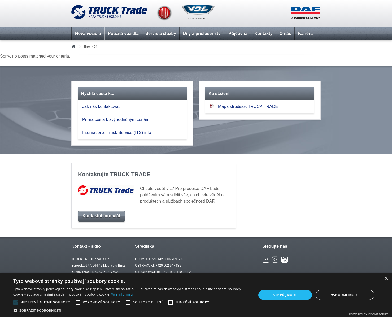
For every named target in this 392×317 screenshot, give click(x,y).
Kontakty (263, 33)
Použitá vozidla (123, 33)
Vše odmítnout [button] (345, 295)
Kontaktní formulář (101, 216)
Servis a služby (160, 33)
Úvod (73, 46)
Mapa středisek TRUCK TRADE (244, 106)
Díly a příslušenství (202, 33)
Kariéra (305, 33)
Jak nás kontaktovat (101, 106)
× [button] (386, 279)
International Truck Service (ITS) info (116, 132)
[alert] (196, 295)
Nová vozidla (88, 33)
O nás (285, 33)
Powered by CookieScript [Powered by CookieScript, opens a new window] (368, 314)
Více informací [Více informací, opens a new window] (122, 294)
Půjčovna (238, 33)
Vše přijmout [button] (285, 295)
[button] (131, 310)
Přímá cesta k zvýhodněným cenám (115, 119)
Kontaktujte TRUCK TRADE (114, 174)
